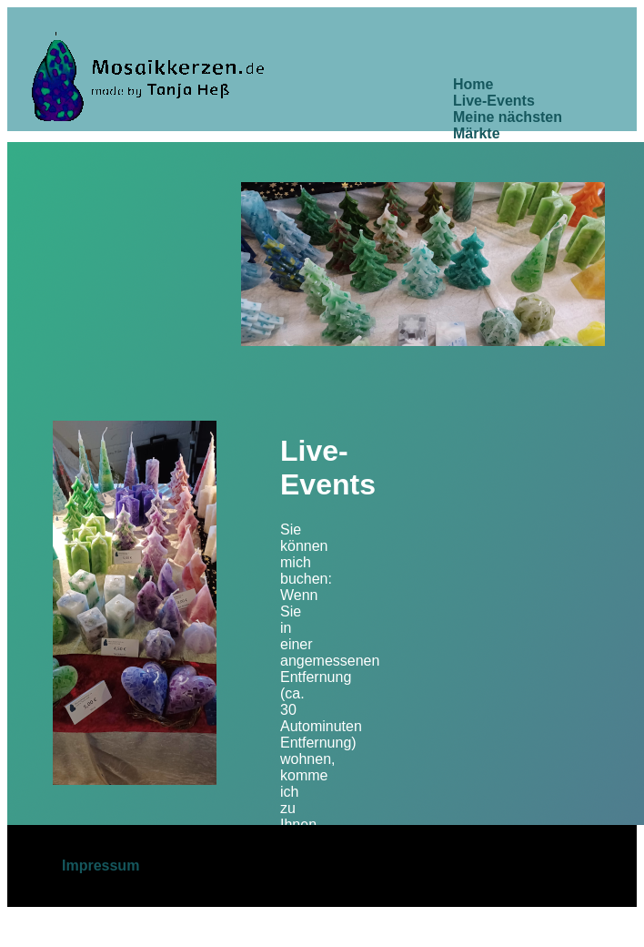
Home (473, 84)
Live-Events (494, 100)
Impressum (100, 865)
